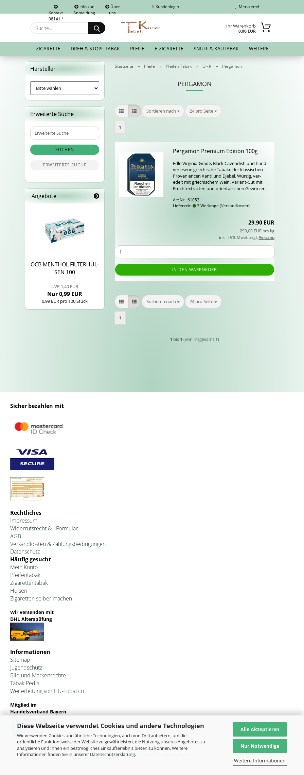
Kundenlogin (165, 7)
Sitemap (20, 661)
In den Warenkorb (194, 271)
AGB (15, 538)
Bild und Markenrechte (38, 677)
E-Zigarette (169, 48)
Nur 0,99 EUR (64, 292)
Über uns (112, 9)
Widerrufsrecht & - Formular (44, 530)
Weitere (259, 48)
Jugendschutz (26, 669)
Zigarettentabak (29, 584)
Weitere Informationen (260, 760)
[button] (121, 112)
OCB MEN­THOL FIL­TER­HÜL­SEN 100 (65, 270)
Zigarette (48, 48)
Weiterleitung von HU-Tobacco (47, 692)
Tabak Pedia (24, 684)
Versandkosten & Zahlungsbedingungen (58, 545)
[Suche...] (96, 28)
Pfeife (137, 48)
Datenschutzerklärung (112, 754)
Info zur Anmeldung (84, 9)
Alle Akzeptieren (259, 729)
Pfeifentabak (25, 576)
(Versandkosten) (235, 207)
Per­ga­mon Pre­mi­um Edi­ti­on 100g (215, 152)
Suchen (64, 151)
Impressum (23, 522)
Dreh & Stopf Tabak (95, 48)
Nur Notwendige (259, 746)
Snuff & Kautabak (216, 48)
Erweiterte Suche (65, 166)
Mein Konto (24, 569)
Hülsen (18, 592)
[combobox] (163, 112)
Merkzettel (247, 7)
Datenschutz (25, 553)
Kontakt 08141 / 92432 (56, 9)
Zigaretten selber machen (41, 600)
